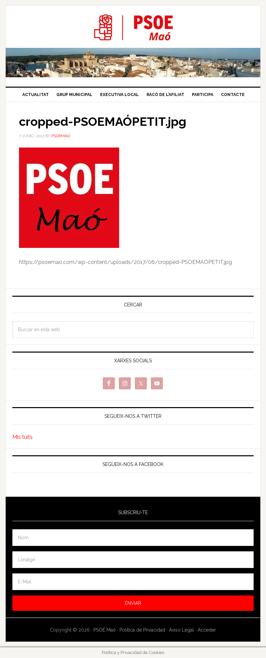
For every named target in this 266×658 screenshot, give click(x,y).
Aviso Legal (181, 630)
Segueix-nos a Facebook (133, 464)
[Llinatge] (133, 559)
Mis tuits (22, 437)
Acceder (207, 630)
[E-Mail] (133, 581)
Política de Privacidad (142, 630)
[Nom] (133, 537)
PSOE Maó (133, 27)
